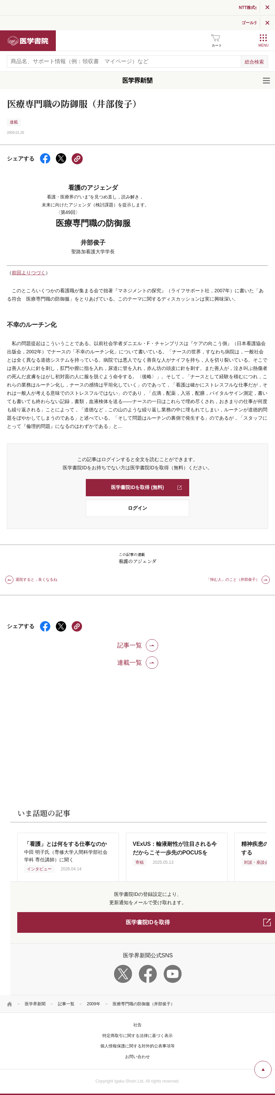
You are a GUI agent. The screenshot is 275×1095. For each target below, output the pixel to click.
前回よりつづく (28, 272)
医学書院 (28, 40)
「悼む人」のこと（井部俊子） (232, 579)
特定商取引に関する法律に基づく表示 (137, 1035)
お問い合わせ (137, 1056)
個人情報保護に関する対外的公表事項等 (137, 1046)
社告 (137, 1025)
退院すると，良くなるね (36, 579)
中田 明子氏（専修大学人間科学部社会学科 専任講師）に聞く (66, 851)
